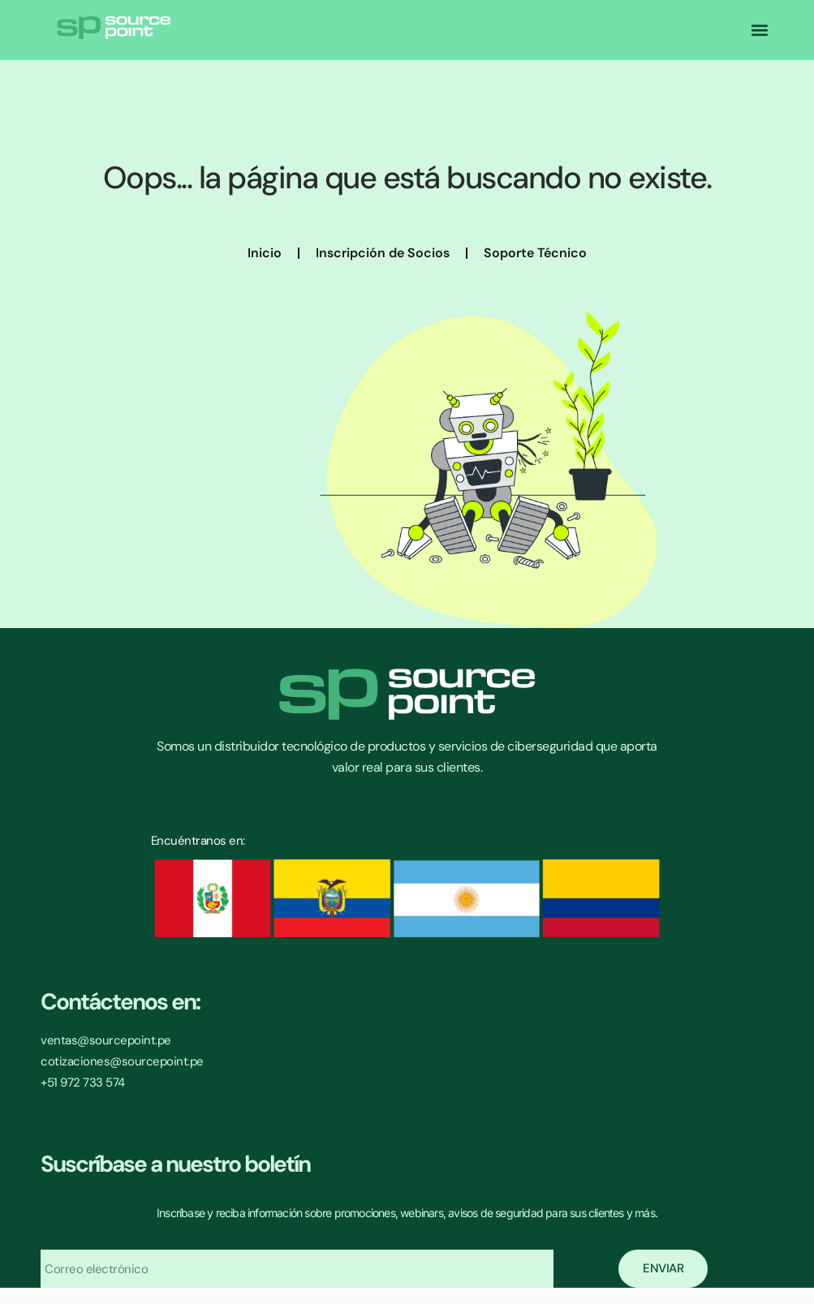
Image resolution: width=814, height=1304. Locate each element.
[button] (760, 30)
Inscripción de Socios (383, 252)
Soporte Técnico (535, 252)
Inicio (265, 252)
